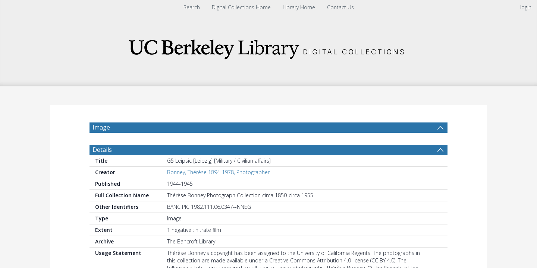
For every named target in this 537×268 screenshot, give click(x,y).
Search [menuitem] (191, 7)
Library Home (299, 7)
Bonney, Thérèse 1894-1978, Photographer (218, 175)
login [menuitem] (525, 7)
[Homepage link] (268, 47)
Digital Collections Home (241, 7)
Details (102, 153)
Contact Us (340, 7)
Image (101, 127)
